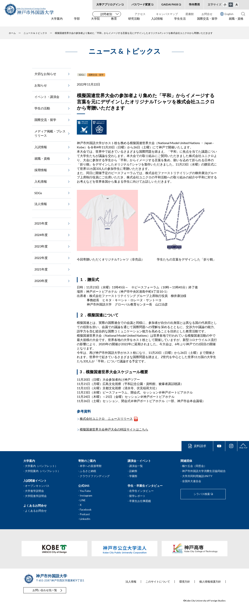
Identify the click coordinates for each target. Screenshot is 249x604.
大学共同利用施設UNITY (197, 476)
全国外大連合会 (191, 481)
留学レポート (137, 495)
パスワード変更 (141, 4)
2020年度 (41, 281)
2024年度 (41, 235)
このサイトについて (158, 581)
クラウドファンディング (95, 476)
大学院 (95, 21)
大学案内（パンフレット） (41, 466)
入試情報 (157, 21)
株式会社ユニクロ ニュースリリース (106, 418)
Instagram (86, 495)
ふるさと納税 (88, 471)
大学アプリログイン (108, 4)
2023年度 (41, 246)
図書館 (190, 14)
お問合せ (207, 14)
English (226, 14)
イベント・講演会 (46, 97)
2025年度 (41, 223)
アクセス (140, 14)
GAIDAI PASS (169, 4)
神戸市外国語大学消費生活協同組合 (204, 471)
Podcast (85, 514)
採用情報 (40, 170)
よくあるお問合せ (36, 510)
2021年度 (41, 269)
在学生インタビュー (141, 490)
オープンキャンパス (37, 485)
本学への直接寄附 (91, 466)
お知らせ (40, 85)
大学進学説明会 (34, 490)
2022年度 (41, 258)
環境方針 (184, 581)
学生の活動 (42, 108)
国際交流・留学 (207, 21)
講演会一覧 (136, 466)
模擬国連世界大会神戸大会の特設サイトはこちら (114, 429)
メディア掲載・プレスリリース (50, 133)
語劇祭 (133, 471)
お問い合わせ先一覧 (44, 590)
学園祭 (133, 476)
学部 (77, 21)
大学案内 (57, 21)
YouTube (85, 490)
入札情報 (40, 181)
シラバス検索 (202, 494)
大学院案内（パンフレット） (42, 471)
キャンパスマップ (167, 14)
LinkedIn (85, 518)
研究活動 (134, 21)
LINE (83, 500)
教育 (114, 21)
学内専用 (194, 4)
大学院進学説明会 (36, 495)
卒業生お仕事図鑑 (140, 501)
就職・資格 (236, 21)
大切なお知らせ (45, 74)
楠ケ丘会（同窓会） (194, 466)
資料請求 (200, 446)
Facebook (85, 509)
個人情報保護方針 (210, 581)
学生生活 (180, 21)
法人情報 (40, 204)
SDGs (81, 74)
